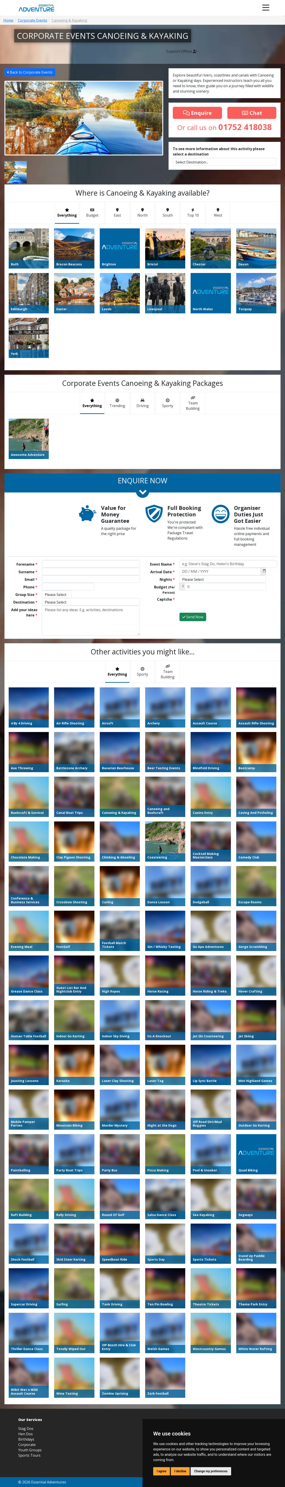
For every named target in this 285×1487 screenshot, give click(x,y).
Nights (167, 579)
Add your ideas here (24, 612)
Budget (164, 590)
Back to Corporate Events (30, 72)
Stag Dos (25, 1428)
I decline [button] (180, 1471)
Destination (25, 602)
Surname (27, 571)
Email (31, 579)
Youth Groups (30, 1450)
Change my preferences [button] (210, 1471)
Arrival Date (162, 571)
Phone (30, 587)
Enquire (197, 112)
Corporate (27, 1444)
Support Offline (181, 51)
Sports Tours (29, 1455)
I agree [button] (161, 1471)
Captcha (166, 599)
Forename (26, 564)
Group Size (26, 594)
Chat (252, 112)
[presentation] (213, 603)
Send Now (192, 616)
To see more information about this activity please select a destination (219, 151)
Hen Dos (25, 1433)
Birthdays (26, 1439)
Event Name (162, 564)
